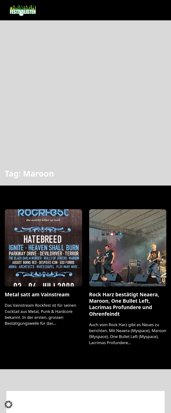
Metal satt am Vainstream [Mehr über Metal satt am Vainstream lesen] (37, 294)
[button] (8, 404)
